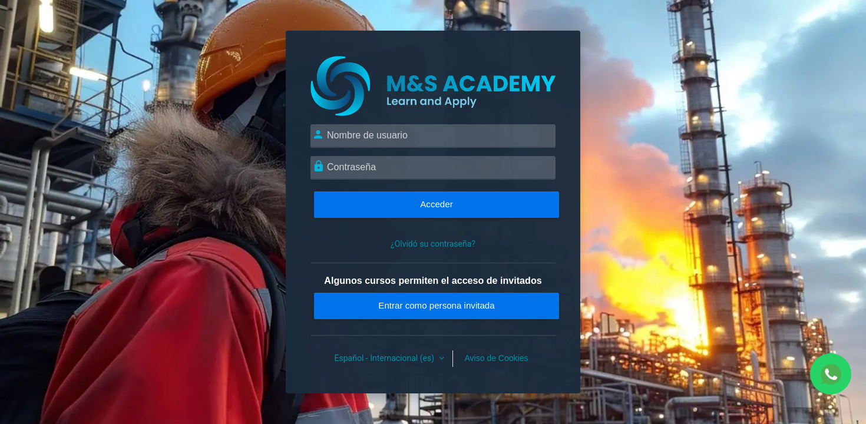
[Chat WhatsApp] (830, 374)
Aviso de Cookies (496, 358)
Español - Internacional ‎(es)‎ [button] (386, 358)
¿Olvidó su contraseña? (433, 244)
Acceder (436, 204)
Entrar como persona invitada (436, 305)
